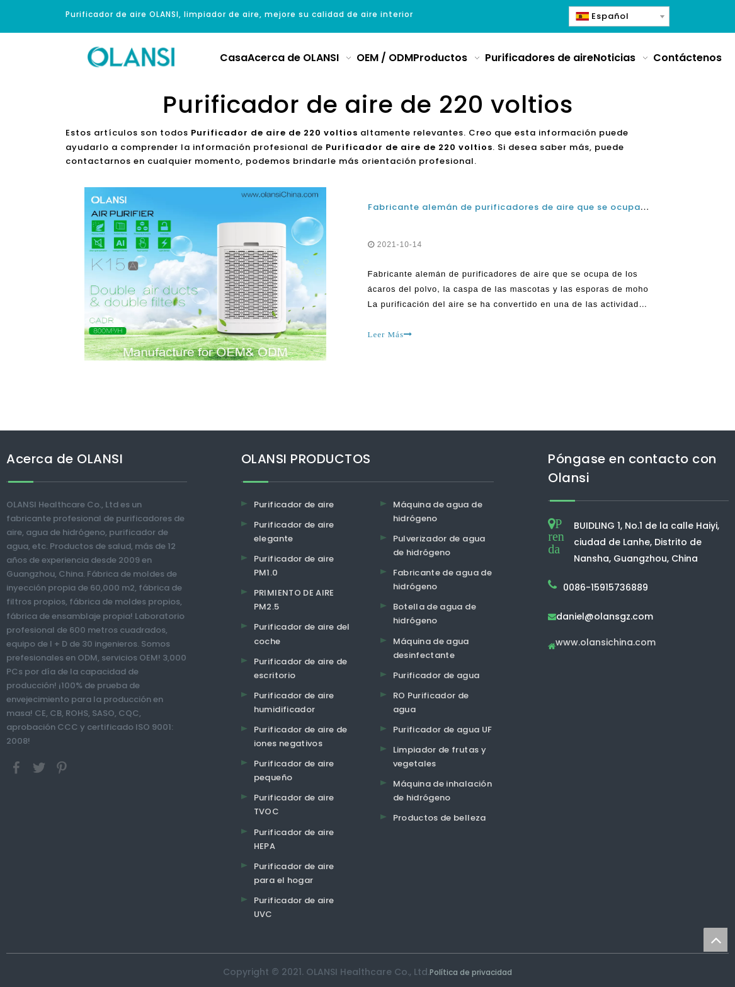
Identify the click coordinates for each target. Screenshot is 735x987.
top (715, 940)
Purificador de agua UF (443, 730)
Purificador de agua (436, 675)
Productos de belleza (439, 818)
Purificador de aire (294, 505)
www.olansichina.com (606, 643)
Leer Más (390, 334)
